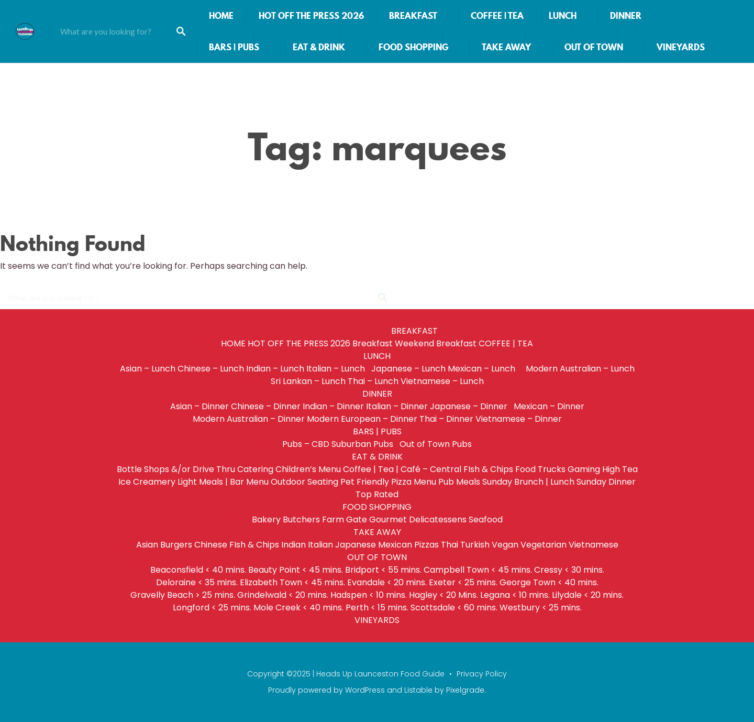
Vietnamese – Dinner (518, 419)
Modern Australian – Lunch (580, 369)
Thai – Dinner (446, 419)
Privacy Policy (482, 674)
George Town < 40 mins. (549, 582)
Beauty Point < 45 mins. (295, 570)
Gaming (584, 469)
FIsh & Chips (488, 469)
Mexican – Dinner (549, 406)
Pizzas (426, 545)
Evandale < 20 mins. (387, 582)
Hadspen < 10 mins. (368, 595)
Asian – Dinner (199, 406)
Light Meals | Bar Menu (223, 482)
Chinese (210, 545)
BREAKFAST (413, 15)
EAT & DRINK (319, 47)
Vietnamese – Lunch (442, 381)
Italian (320, 545)
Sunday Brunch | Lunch (528, 482)
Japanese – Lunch (408, 369)
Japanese (355, 545)
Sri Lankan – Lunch (308, 381)
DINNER (625, 15)
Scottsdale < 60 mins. (454, 607)
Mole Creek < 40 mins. (298, 607)
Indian (293, 545)
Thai (449, 545)
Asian (147, 545)
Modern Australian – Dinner (249, 419)
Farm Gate (344, 519)
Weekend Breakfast (435, 343)
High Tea (620, 469)
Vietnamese (593, 545)
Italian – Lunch (337, 369)
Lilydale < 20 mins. (588, 595)
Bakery (266, 519)
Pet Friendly (364, 482)
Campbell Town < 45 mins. (478, 570)
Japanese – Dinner (471, 406)
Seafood (486, 519)
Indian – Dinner (333, 406)
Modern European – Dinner (362, 419)
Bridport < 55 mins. (383, 570)
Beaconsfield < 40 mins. (198, 570)
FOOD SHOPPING (413, 47)
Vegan (505, 545)
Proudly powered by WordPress (326, 690)
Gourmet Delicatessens (418, 519)
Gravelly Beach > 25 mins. (182, 595)
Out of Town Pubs (436, 444)
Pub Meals (459, 482)
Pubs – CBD (305, 444)
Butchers (301, 519)
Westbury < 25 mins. (541, 607)
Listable (418, 690)
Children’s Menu (308, 469)
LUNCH (562, 15)
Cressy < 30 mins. (569, 570)
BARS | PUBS (234, 47)
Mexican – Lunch (486, 369)
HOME (221, 15)
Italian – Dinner (397, 406)
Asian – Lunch (147, 369)
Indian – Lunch (275, 369)
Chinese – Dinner (266, 406)
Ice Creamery (146, 482)
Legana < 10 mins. (515, 595)
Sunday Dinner (606, 482)
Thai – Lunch (373, 381)
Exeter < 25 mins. (463, 582)
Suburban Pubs (364, 444)
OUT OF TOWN (593, 47)
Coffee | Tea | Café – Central (402, 469)
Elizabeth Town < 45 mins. (292, 582)
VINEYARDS (681, 47)
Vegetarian (543, 545)
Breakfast (372, 343)
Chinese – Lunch (211, 369)
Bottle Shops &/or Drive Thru (176, 469)
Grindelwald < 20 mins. (282, 595)
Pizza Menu (413, 482)
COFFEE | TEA (497, 15)
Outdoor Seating (304, 482)
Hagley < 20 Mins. (443, 595)
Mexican (395, 545)
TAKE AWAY (506, 47)
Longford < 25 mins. (212, 607)
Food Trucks (540, 469)
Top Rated (377, 494)
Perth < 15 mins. (377, 607)
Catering (255, 469)
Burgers (176, 545)
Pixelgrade (465, 690)
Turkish (475, 545)
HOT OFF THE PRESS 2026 (311, 15)
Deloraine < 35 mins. (197, 582)
